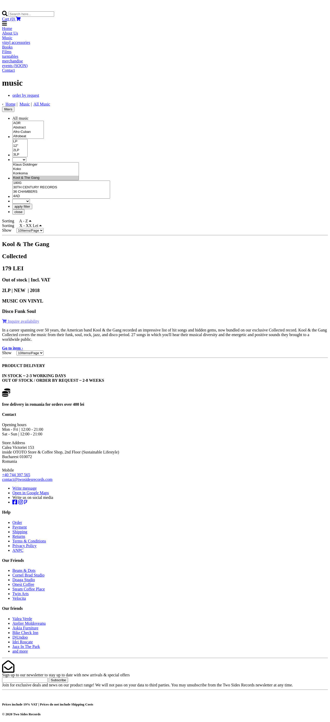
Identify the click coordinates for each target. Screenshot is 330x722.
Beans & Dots (24, 570)
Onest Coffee (23, 584)
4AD (61, 196)
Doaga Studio (23, 580)
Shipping (19, 532)
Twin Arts (20, 593)
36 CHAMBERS (61, 192)
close (18, 212)
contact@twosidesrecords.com (27, 479)
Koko (46, 169)
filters (8, 109)
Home (7, 28)
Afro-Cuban (28, 132)
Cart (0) (11, 19)
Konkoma (46, 173)
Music (7, 38)
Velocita (19, 598)
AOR (28, 123)
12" (20, 146)
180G (61, 183)
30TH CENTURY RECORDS (61, 187)
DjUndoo (20, 637)
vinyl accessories (16, 42)
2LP (20, 150)
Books (7, 47)
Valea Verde (22, 618)
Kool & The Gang (46, 178)
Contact (8, 70)
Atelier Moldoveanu (29, 623)
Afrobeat (28, 136)
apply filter (22, 206)
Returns (18, 536)
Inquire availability (20, 321)
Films (6, 52)
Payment (19, 527)
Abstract (28, 127)
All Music (42, 104)
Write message (24, 488)
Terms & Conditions (29, 541)
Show (8, 230)
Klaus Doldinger (46, 165)
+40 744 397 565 (16, 475)
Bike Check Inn (25, 632)
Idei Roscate (22, 642)
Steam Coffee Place (28, 589)
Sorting (10, 221)
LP (20, 141)
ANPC (17, 550)
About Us (10, 33)
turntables (10, 56)
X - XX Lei (30, 225)
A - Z (25, 221)
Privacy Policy (24, 545)
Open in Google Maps (30, 493)
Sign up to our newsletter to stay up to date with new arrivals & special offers (66, 675)
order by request (25, 95)
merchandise (12, 61)
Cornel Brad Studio (28, 575)
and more (20, 651)
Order (17, 522)
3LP (20, 154)
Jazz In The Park (26, 646)
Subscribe (58, 680)
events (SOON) (15, 65)
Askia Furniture (25, 628)
